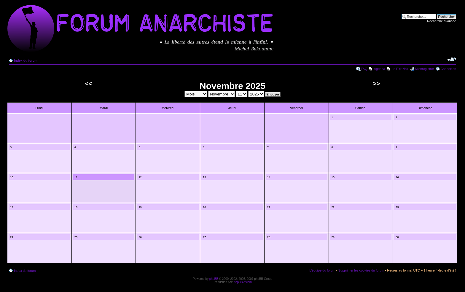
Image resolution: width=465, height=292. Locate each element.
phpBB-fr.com (243, 282)
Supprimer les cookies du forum (361, 270)
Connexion (448, 69)
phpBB (213, 278)
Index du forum (25, 60)
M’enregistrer (424, 69)
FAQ (364, 69)
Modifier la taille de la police (452, 59)
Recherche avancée (441, 21)
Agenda (379, 69)
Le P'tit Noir (400, 69)
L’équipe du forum (322, 270)
